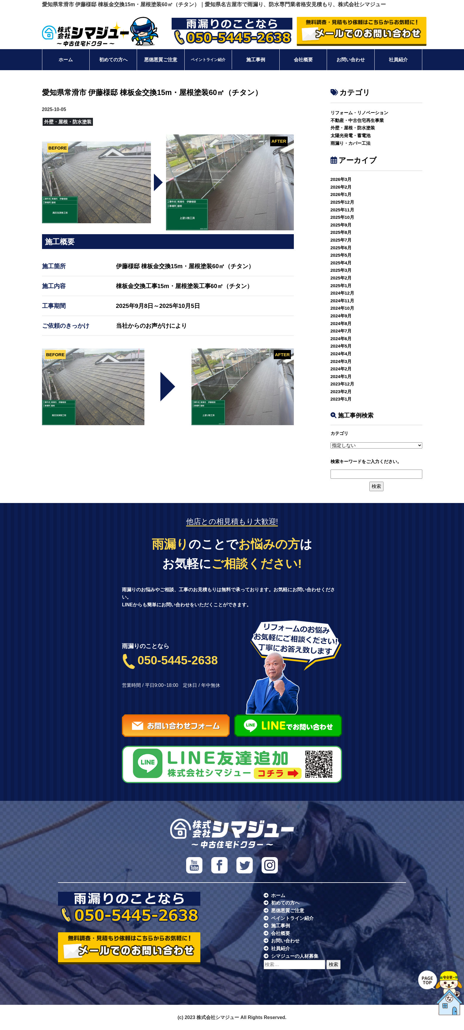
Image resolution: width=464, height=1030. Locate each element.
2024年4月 (341, 353)
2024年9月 (341, 315)
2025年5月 (341, 255)
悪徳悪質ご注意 (160, 59)
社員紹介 (398, 59)
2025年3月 (341, 270)
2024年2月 (341, 368)
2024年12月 (342, 292)
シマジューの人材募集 (294, 956)
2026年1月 (341, 194)
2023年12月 (342, 383)
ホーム (66, 59)
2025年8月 (341, 232)
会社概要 (303, 59)
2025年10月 (342, 217)
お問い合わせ (350, 59)
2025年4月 (341, 262)
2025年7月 (341, 239)
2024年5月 (341, 345)
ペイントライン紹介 (208, 60)
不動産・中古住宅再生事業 (357, 120)
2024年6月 (341, 338)
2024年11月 (342, 300)
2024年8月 (341, 323)
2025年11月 (342, 209)
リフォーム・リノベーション (359, 112)
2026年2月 (341, 186)
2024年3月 (341, 361)
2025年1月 (341, 285)
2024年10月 (342, 308)
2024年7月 (341, 330)
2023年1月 (341, 398)
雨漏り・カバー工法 (350, 143)
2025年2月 (341, 277)
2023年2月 (341, 391)
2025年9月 (341, 224)
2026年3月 (341, 179)
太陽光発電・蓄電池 (350, 135)
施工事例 (255, 59)
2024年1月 (341, 376)
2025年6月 (341, 247)
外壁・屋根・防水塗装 (353, 127)
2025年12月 (342, 202)
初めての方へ (113, 59)
